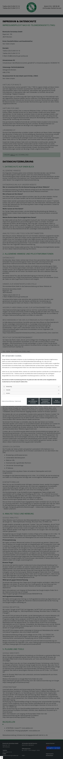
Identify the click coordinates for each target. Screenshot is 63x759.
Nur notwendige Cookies (20, 402)
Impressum (18, 397)
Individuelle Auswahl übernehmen (36, 402)
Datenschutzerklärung (8, 397)
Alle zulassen (53, 402)
